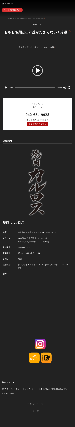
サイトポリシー (37, 411)
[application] (37, 70)
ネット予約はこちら (12, 10)
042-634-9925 (37, 114)
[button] (37, 70)
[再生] (6, 87)
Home (10, 18)
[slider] (35, 87)
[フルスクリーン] (69, 87)
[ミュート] (64, 87)
